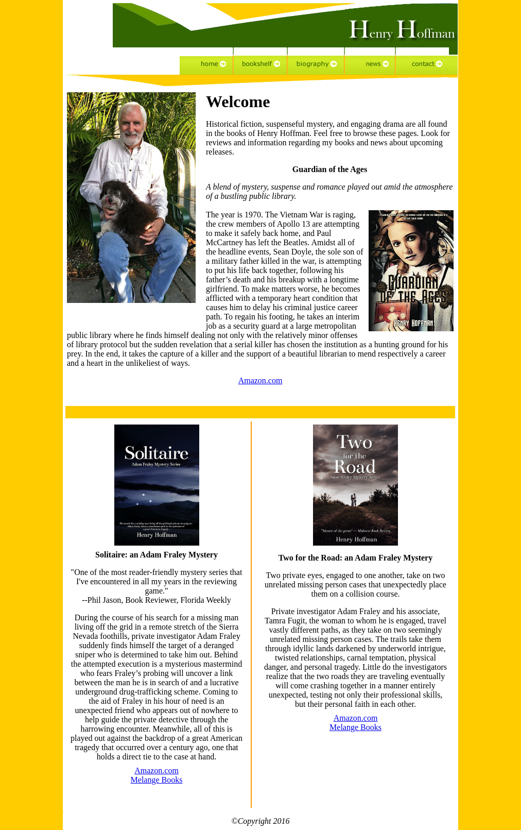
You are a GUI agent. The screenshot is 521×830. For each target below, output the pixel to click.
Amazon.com (260, 380)
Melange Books (157, 779)
